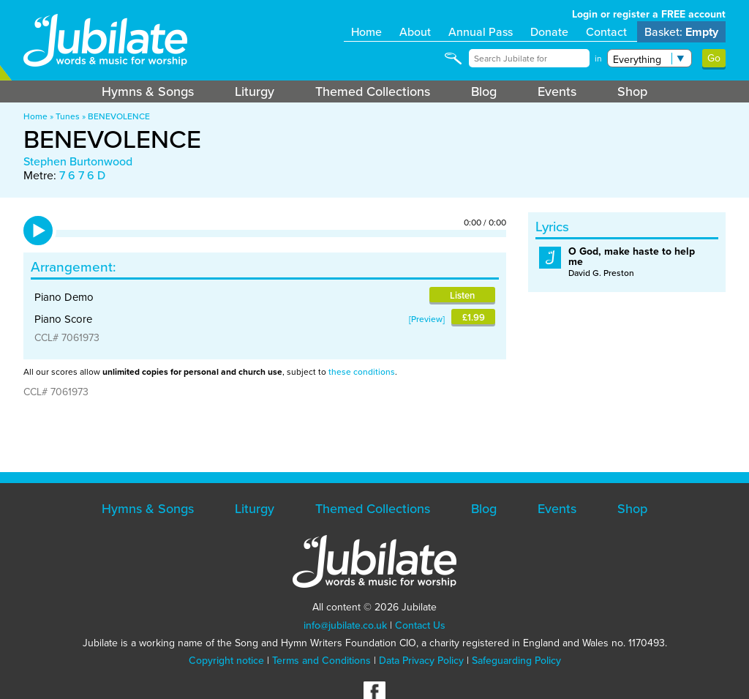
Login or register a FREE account (649, 14)
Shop (632, 91)
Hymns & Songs (148, 91)
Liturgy (254, 91)
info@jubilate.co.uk (345, 625)
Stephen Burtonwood (77, 161)
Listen (462, 295)
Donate (549, 31)
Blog (484, 91)
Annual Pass (480, 31)
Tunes (68, 116)
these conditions (361, 371)
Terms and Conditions (321, 660)
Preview (427, 319)
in (598, 58)
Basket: (681, 31)
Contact (606, 31)
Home (366, 31)
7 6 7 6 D (82, 175)
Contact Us (420, 625)
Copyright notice (226, 660)
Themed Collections (372, 91)
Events (557, 91)
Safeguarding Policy (516, 660)
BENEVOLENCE (119, 116)
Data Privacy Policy (421, 660)
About (415, 31)
